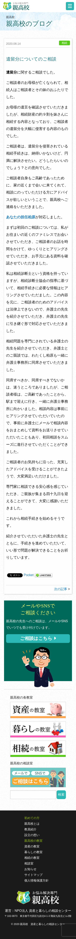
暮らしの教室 (33, 852)
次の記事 (60, 589)
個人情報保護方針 (36, 880)
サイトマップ (33, 874)
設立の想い (32, 835)
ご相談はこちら (38, 638)
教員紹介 (30, 829)
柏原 (31, 217)
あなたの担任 (17, 217)
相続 (64, 42)
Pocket (29, 575)
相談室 (28, 863)
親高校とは (32, 823)
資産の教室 (32, 846)
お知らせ (30, 869)
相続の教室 (32, 857)
